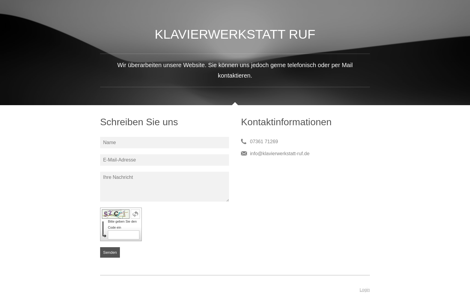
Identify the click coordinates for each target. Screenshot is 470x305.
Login (365, 289)
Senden (110, 252)
